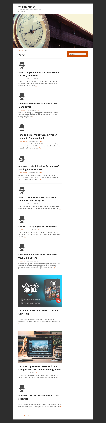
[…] (36, 85)
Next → (28, 415)
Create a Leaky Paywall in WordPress (37, 226)
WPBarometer (26, 6)
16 (24, 415)
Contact (85, 8)
